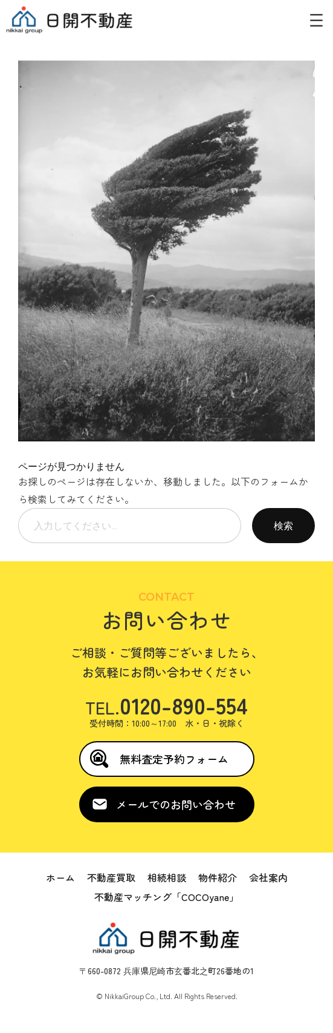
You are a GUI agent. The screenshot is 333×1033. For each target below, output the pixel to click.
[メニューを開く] (316, 20)
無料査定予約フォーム (174, 759)
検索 (283, 525)
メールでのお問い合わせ (176, 804)
